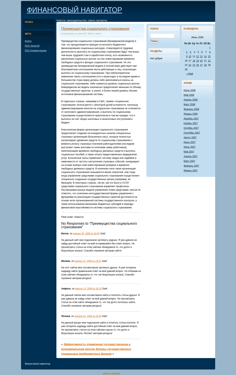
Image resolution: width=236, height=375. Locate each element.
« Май (189, 73)
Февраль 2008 (191, 109)
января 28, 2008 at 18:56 (86, 233)
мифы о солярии (111, 373)
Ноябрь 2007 (191, 123)
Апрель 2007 (191, 156)
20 (201, 60)
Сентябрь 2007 (192, 132)
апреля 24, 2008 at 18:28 (88, 316)
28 (205, 65)
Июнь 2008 (190, 90)
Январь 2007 (191, 170)
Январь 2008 (191, 114)
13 (201, 56)
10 (189, 56)
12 (197, 56)
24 (189, 65)
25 (194, 65)
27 (201, 65)
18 (194, 60)
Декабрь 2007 (191, 118)
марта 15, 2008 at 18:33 (88, 288)
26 (197, 65)
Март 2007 (189, 161)
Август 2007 (190, 137)
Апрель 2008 (191, 99)
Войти (28, 41)
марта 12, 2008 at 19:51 (88, 261)
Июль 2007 (190, 142)
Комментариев (36, 50)
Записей (32, 45)
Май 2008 (189, 95)
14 (205, 56)
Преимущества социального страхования (95, 29)
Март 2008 (189, 104)
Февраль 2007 (191, 165)
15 (209, 56)
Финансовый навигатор (74, 10)
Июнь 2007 (190, 147)
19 (197, 60)
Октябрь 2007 (191, 128)
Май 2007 (189, 151)
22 (209, 60)
